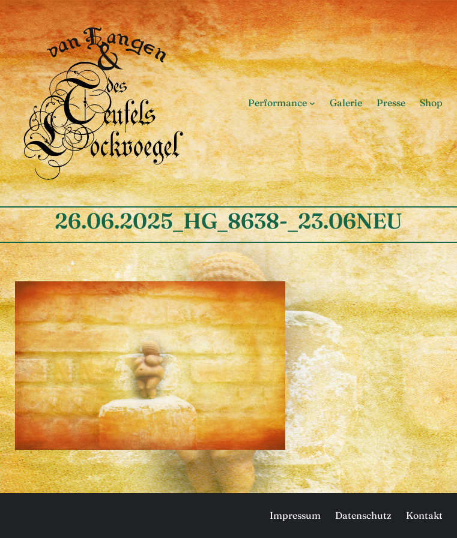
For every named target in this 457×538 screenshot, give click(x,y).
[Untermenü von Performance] (312, 103)
